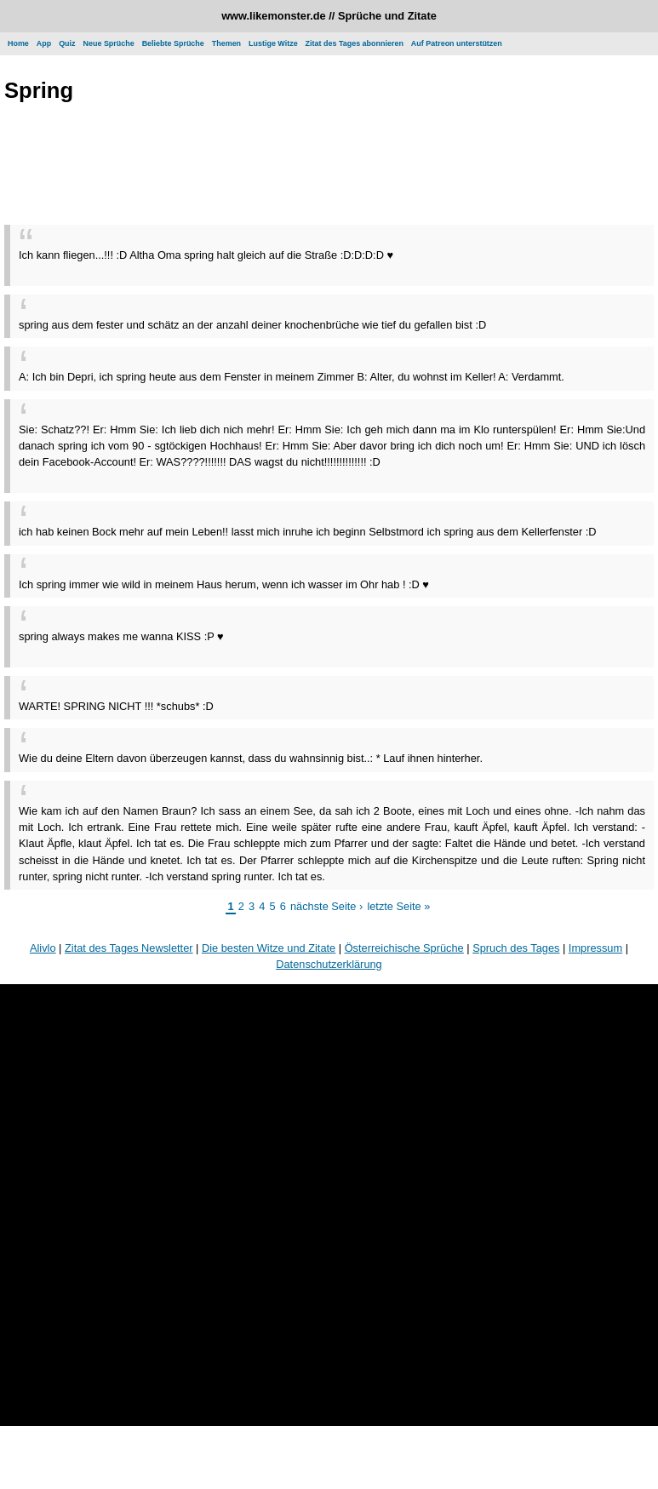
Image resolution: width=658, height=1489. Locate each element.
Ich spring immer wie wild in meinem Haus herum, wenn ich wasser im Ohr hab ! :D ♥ (224, 584)
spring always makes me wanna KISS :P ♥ (121, 636)
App (44, 43)
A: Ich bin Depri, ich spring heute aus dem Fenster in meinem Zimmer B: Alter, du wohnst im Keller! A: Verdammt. (291, 376)
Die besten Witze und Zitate (268, 948)
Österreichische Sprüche (404, 948)
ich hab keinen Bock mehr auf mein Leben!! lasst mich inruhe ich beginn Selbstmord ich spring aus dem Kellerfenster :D (308, 531)
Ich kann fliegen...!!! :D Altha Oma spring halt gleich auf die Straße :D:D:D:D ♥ (206, 255)
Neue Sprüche (108, 43)
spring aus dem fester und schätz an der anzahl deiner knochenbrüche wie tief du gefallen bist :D (252, 324)
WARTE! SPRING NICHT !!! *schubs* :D (116, 706)
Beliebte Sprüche (173, 43)
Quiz (67, 43)
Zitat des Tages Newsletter (129, 948)
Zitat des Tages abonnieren (354, 43)
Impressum (595, 948)
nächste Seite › (326, 906)
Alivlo (43, 948)
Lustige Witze (273, 43)
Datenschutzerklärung (328, 964)
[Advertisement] (329, 166)
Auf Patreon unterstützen (456, 43)
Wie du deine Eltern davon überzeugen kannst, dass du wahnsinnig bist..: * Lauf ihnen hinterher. (251, 758)
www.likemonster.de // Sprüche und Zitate (329, 15)
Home (18, 43)
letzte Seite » (398, 906)
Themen (226, 43)
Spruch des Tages (515, 948)
